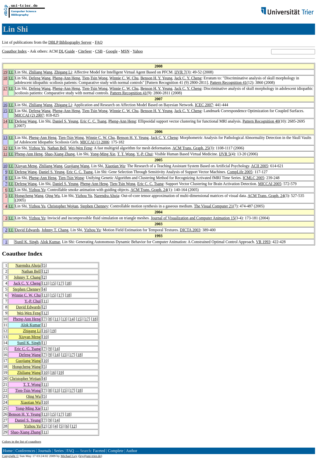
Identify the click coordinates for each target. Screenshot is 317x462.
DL (61, 51)
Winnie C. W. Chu (123, 78)
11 (5, 154)
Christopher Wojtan (62, 206)
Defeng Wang (40, 78)
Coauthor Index (14, 51)
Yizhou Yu (37, 148)
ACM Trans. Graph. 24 (149, 190)
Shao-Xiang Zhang (60, 154)
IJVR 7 (180, 72)
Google (112, 51)
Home (8, 451)
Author (131, 451)
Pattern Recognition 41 (228, 82)
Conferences (25, 451)
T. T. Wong (125, 154)
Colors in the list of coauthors (21, 441)
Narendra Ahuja (106, 196)
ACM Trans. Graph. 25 (190, 148)
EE (11, 72)
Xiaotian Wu (115, 166)
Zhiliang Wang (40, 72)
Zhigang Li (63, 72)
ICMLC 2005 (253, 178)
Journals (44, 451)
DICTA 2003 (190, 230)
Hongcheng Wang (29, 196)
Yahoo (137, 51)
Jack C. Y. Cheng (188, 78)
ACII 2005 (259, 166)
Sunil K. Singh (27, 242)
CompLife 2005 (239, 172)
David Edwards (27, 230)
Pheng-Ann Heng (66, 78)
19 (5, 72)
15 (5, 111)
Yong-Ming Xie (102, 154)
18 (5, 78)
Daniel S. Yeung (65, 121)
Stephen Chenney (94, 206)
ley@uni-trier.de (90, 456)
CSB (99, 51)
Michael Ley (69, 456)
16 (5, 105)
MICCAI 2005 (269, 184)
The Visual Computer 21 (213, 206)
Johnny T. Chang (55, 230)
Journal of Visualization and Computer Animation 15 (193, 218)
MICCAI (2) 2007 (29, 115)
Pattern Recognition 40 (260, 121)
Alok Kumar (50, 242)
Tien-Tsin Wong (94, 78)
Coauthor (14, 253)
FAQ (99, 42)
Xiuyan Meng (26, 166)
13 (5, 137)
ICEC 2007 (204, 105)
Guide (70, 51)
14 (5, 121)
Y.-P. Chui (144, 154)
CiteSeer (85, 51)
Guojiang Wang (76, 166)
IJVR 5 (224, 154)
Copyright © (10, 456)
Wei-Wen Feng (80, 148)
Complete (115, 451)
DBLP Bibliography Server (70, 42)
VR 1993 (263, 242)
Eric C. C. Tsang (93, 121)
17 (5, 88)
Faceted (99, 451)
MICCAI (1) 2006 (94, 142)
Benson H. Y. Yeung (156, 78)
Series (59, 451)
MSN (125, 51)
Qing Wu (52, 196)
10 (5, 166)
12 (5, 148)
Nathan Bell (56, 148)
